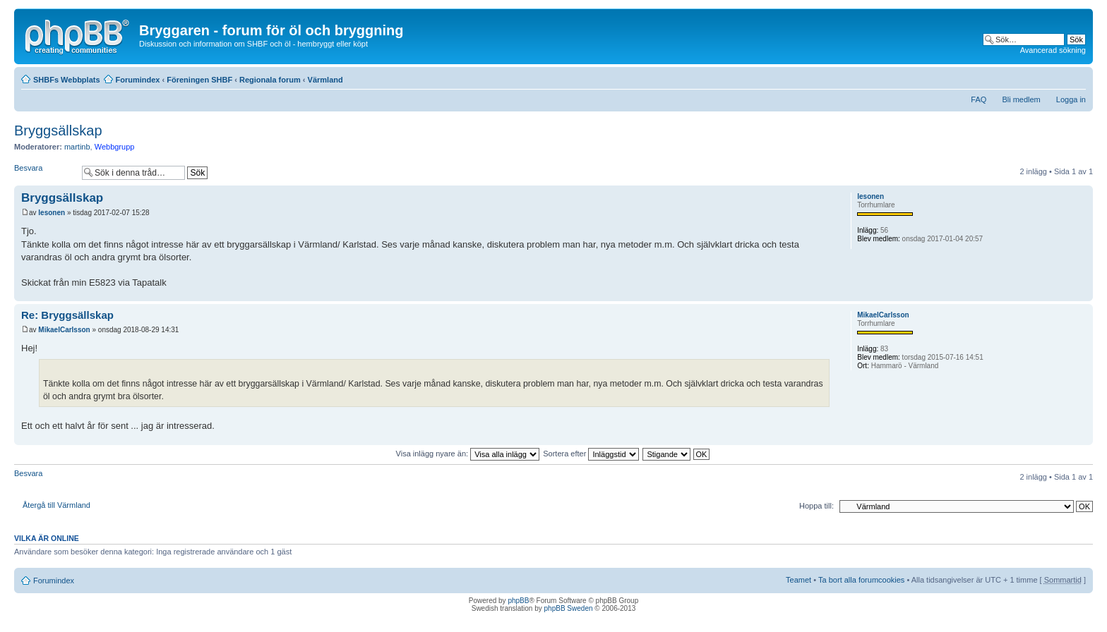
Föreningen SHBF (199, 79)
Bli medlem (1021, 99)
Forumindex (138, 79)
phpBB (518, 600)
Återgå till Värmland (56, 505)
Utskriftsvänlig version (1054, 77)
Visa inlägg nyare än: (468, 453)
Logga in (1071, 99)
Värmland (325, 79)
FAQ (978, 99)
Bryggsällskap (58, 130)
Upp (1082, 294)
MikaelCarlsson (64, 330)
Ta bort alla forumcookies (861, 580)
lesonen (51, 213)
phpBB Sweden (568, 608)
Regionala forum (270, 79)
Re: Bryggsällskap (67, 315)
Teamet (798, 580)
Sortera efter (591, 453)
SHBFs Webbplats (66, 79)
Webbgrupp (115, 146)
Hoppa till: (816, 506)
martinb (77, 146)
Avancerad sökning (1053, 50)
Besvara (44, 172)
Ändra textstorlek (1075, 77)
